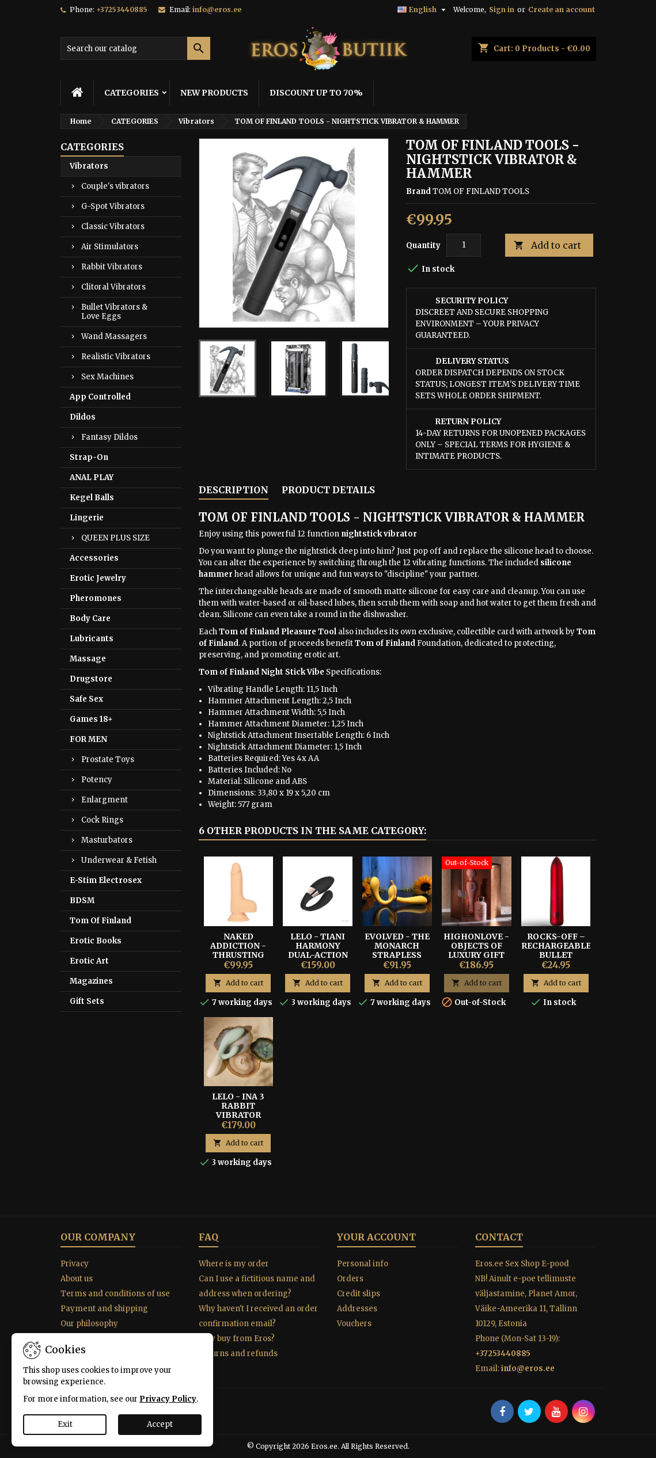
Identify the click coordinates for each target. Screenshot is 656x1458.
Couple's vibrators (115, 186)
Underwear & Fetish (119, 860)
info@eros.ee (216, 9)
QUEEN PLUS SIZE (115, 538)
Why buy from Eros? (237, 1338)
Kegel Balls (92, 498)
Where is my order (234, 1264)
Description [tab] (233, 490)
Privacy (74, 1264)
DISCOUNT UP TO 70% (316, 92)
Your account (376, 1237)
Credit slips (358, 1294)
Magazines (91, 981)
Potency (96, 780)
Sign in (501, 9)
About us (76, 1279)
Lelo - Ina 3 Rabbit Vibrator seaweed (238, 1110)
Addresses (357, 1309)
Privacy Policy (167, 1399)
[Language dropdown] (423, 10)
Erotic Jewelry (98, 578)
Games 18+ (91, 719)
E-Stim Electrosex (106, 880)
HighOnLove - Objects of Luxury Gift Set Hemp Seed (476, 950)
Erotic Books (96, 941)
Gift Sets (87, 1001)
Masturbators (106, 840)
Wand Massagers (114, 336)
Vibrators (89, 166)
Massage (88, 659)
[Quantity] (463, 245)
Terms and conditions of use (115, 1294)
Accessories (94, 558)
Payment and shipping (104, 1309)
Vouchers (354, 1323)
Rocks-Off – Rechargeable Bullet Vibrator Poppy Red (556, 955)
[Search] (135, 48)
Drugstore (91, 679)
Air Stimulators (109, 247)
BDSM (82, 900)
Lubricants (91, 639)
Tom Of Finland (100, 921)
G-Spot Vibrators (113, 206)
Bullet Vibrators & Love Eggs (114, 311)
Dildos (83, 417)
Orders (350, 1279)
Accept (160, 1424)
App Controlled (100, 397)
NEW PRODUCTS (214, 92)
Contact (499, 1237)
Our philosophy (89, 1323)
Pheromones (96, 598)
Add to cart (547, 245)
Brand (418, 191)
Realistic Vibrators (115, 356)
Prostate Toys (107, 759)
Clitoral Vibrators (113, 287)
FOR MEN (88, 739)
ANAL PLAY (91, 477)
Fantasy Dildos (109, 437)
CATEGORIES (131, 92)
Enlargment (104, 800)
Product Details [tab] (328, 490)
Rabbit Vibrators (111, 267)
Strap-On (89, 457)
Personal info (362, 1264)
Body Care (90, 618)
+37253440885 (121, 9)
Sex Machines (107, 377)
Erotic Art (89, 961)
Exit (65, 1424)
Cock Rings (102, 820)
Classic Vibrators (113, 226)
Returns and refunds (238, 1353)
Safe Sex (86, 699)
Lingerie (87, 518)
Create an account (561, 9)
